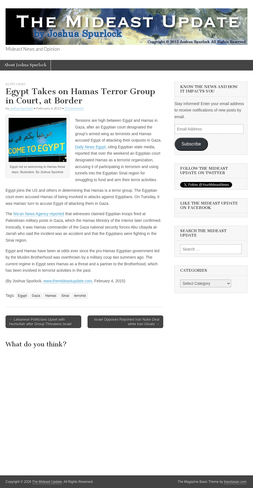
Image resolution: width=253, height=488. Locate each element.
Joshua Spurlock (21, 108)
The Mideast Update (47, 482)
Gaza (36, 296)
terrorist (80, 296)
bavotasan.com (235, 482)
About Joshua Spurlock (25, 65)
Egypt (10, 84)
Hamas (50, 296)
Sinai (65, 296)
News (20, 84)
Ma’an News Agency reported (38, 214)
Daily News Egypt (90, 147)
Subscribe (191, 144)
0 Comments (74, 108)
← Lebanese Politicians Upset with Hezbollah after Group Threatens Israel (40, 321)
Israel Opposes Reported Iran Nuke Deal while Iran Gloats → (127, 321)
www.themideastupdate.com (67, 281)
